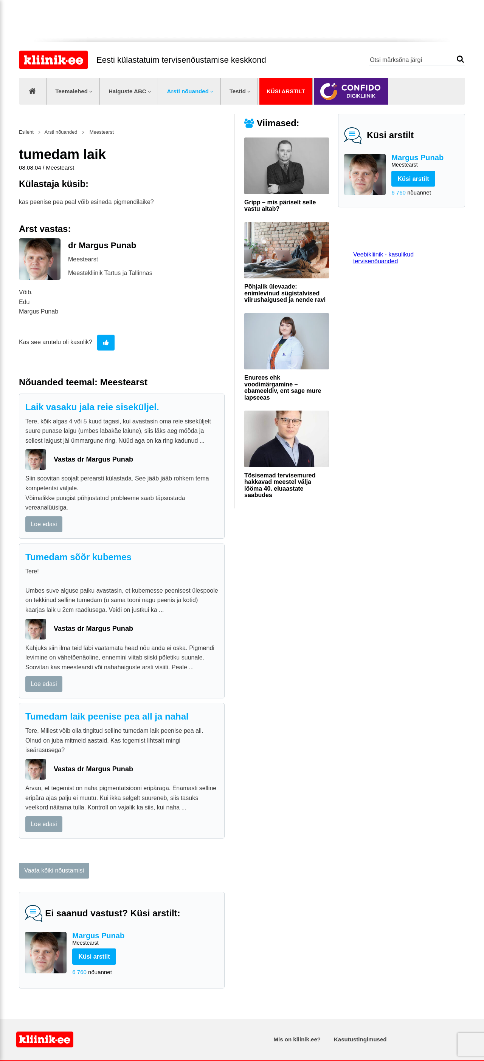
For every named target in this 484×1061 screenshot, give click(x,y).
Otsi (460, 59)
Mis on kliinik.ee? (297, 1039)
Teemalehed (71, 91)
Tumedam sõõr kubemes (78, 557)
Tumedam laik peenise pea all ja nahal (107, 716)
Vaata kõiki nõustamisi (54, 870)
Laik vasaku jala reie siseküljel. (92, 407)
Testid (238, 91)
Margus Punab (425, 161)
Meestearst (101, 132)
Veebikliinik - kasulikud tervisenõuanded (383, 257)
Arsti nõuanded (188, 91)
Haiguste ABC (127, 91)
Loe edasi (44, 524)
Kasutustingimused (360, 1039)
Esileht (26, 132)
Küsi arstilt (286, 91)
